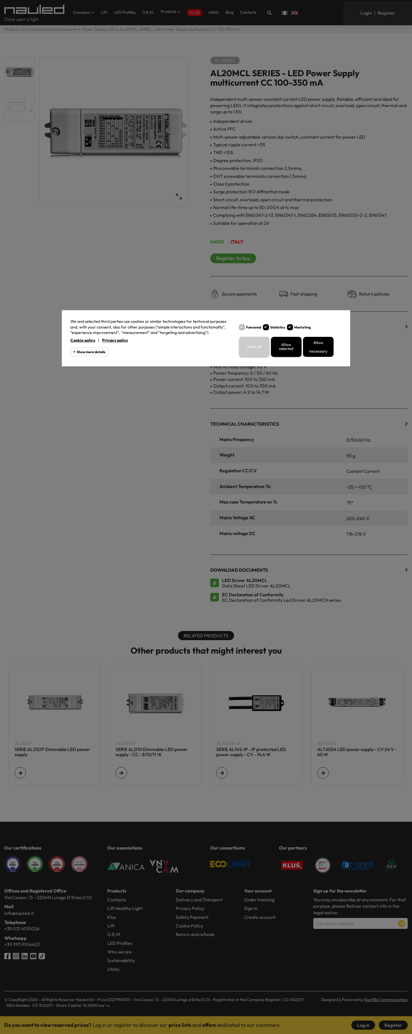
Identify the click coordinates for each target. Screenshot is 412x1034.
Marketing (302, 327)
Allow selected (286, 346)
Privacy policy (115, 340)
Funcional (253, 327)
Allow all (254, 346)
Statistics (277, 327)
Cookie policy (82, 340)
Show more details (91, 352)
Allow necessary (318, 347)
